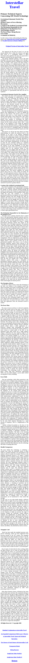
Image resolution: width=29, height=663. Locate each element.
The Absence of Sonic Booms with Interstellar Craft (14, 642)
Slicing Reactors (14, 650)
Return (14, 661)
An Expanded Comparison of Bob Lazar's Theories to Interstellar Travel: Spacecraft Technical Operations (14, 636)
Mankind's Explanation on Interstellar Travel (14, 630)
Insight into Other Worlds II (14, 657)
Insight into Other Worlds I (14, 653)
